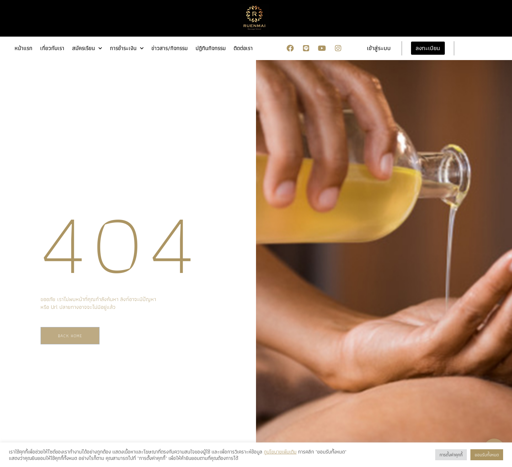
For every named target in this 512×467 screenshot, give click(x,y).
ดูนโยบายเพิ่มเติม (280, 452)
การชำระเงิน (127, 48)
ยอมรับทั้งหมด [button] (487, 454)
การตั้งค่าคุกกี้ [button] (451, 454)
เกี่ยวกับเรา (52, 48)
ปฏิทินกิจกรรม (211, 48)
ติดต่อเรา (243, 48)
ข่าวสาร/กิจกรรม (169, 48)
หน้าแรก (23, 48)
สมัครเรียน (87, 48)
